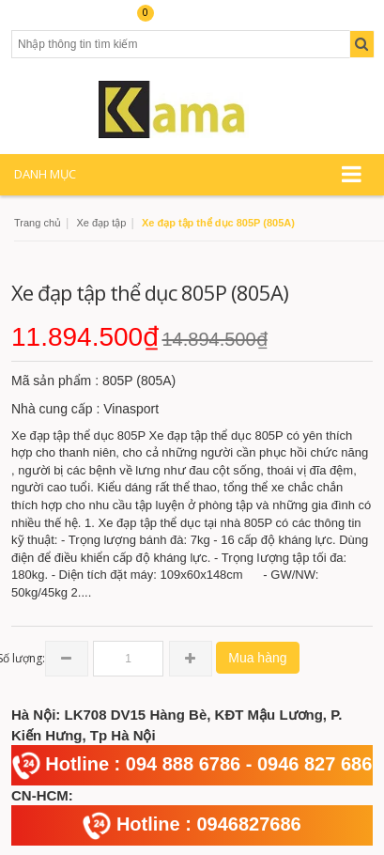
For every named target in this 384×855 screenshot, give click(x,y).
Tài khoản (44, 20)
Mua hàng (257, 657)
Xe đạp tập (101, 222)
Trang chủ (37, 222)
